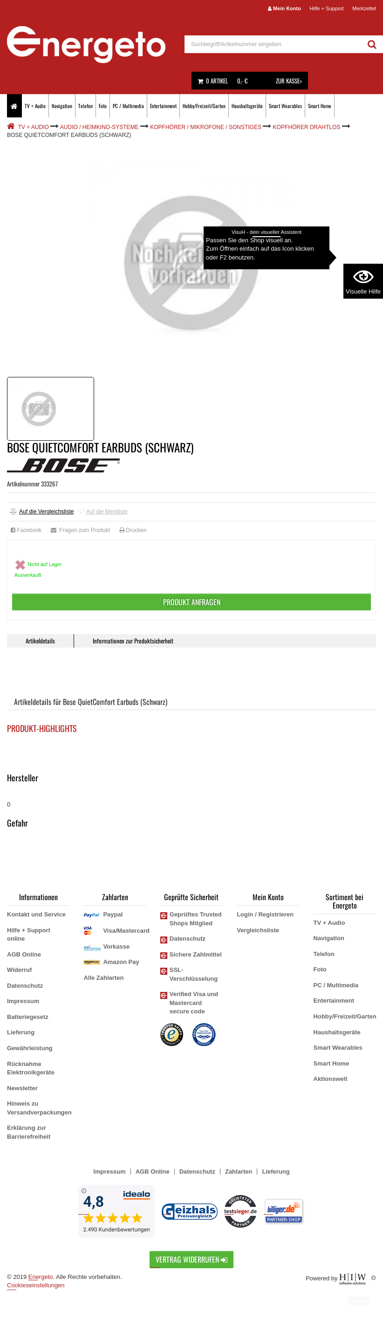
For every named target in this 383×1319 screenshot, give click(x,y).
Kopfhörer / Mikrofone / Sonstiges (205, 127)
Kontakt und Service (36, 914)
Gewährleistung (30, 1048)
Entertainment (163, 105)
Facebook (26, 530)
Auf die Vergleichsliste (42, 511)
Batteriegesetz (27, 1016)
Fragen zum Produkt (80, 530)
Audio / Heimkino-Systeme (99, 127)
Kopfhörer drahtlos (307, 127)
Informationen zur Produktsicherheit (133, 640)
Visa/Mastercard (126, 930)
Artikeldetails (40, 640)
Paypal (113, 914)
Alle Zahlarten (103, 977)
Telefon (85, 105)
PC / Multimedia (128, 105)
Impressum (23, 1001)
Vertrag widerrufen (191, 1259)
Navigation (62, 105)
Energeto (40, 1276)
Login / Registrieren (265, 914)
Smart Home (319, 105)
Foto (103, 105)
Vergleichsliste (258, 930)
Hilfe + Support (327, 8)
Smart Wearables (285, 105)
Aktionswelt (331, 1078)
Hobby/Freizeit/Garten (204, 105)
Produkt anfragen (191, 602)
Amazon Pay (121, 961)
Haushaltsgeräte (247, 105)
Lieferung (20, 1032)
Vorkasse (116, 946)
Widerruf (19, 969)
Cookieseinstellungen (36, 1285)
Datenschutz (25, 985)
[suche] (273, 44)
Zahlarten (239, 1171)
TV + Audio (35, 105)
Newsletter (22, 1088)
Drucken (133, 530)
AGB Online (24, 954)
